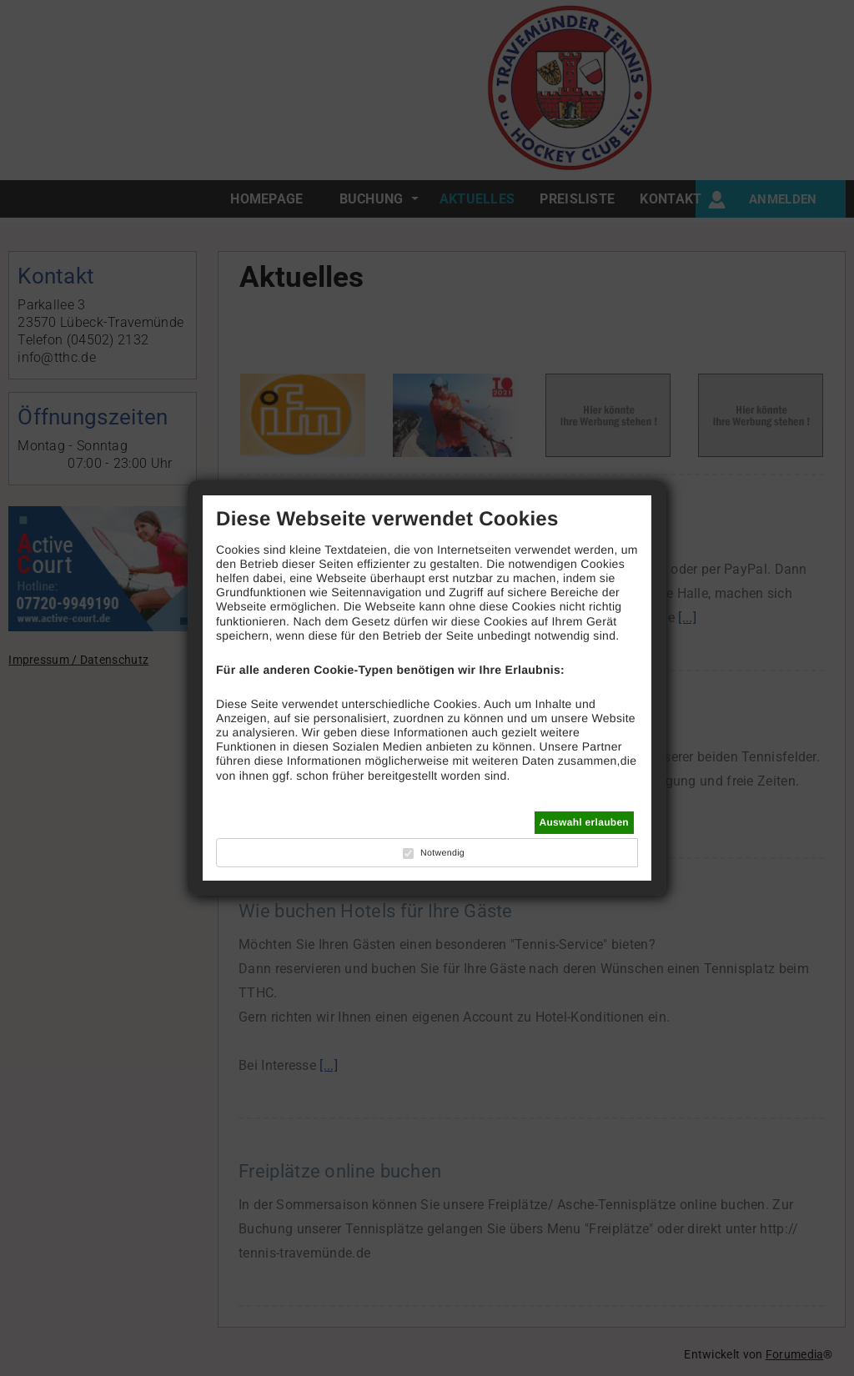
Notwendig (442, 853)
